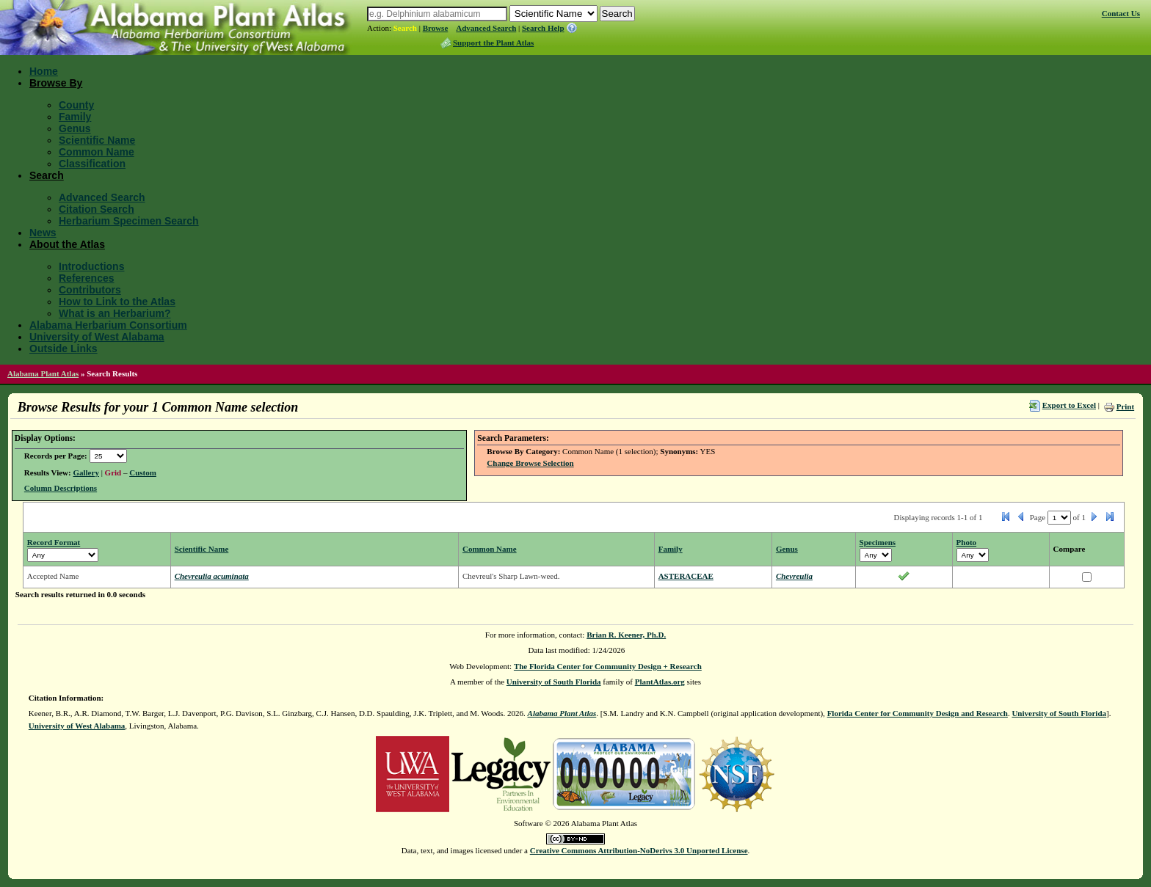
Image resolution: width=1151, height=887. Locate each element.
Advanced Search (486, 27)
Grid (113, 472)
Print (1125, 406)
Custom (142, 472)
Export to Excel (1069, 405)
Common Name (96, 152)
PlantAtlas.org (660, 681)
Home (43, 71)
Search (405, 27)
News (43, 232)
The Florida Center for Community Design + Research (608, 666)
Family (75, 117)
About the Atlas (67, 244)
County (76, 105)
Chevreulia (794, 576)
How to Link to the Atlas (117, 301)
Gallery (85, 472)
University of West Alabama (96, 337)
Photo (966, 542)
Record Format (53, 542)
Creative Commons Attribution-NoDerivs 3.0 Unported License (639, 850)
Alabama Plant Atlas (43, 373)
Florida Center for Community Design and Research (917, 713)
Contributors (90, 290)
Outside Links (63, 348)
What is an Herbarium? (114, 313)
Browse (436, 27)
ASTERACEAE (686, 576)
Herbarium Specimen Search (129, 221)
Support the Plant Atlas (493, 42)
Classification (92, 163)
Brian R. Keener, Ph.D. (626, 634)
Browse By (55, 83)
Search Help (543, 27)
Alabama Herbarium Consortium (108, 325)
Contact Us (1121, 13)
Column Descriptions (60, 487)
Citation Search (96, 209)
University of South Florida (553, 681)
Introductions (91, 266)
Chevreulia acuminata (212, 576)
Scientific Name (97, 140)
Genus (75, 128)
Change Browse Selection (530, 463)
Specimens (878, 542)
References (87, 278)
